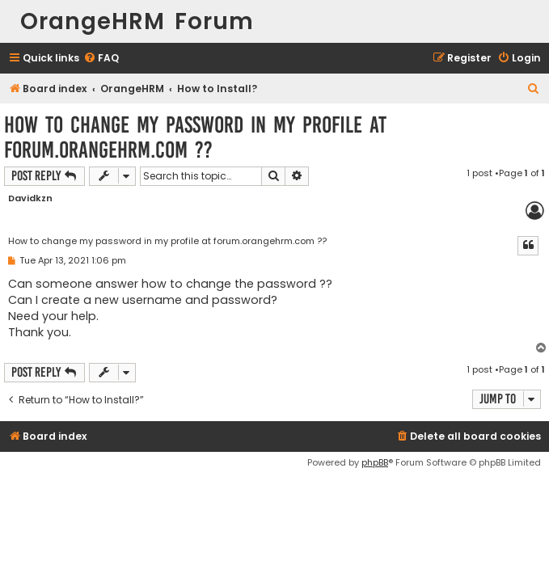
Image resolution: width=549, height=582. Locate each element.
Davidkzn (30, 198)
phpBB (374, 462)
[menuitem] (101, 59)
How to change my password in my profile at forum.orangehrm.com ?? (195, 137)
